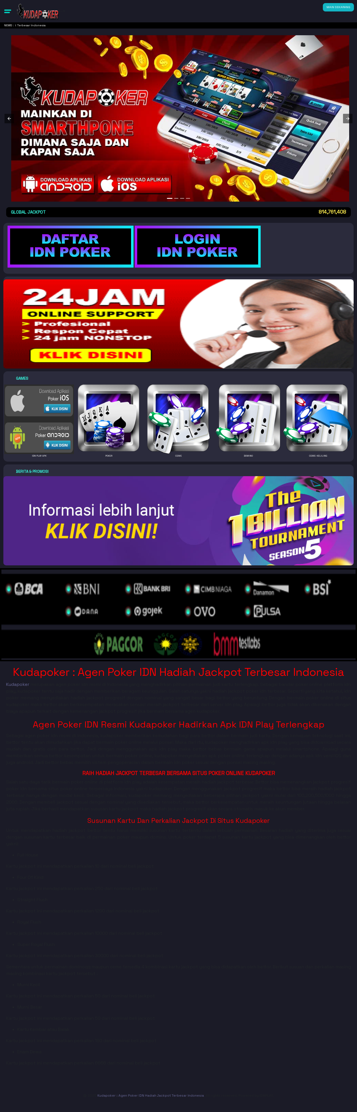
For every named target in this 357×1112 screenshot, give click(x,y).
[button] (8, 11)
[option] (169, 198)
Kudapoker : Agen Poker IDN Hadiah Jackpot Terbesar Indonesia (150, 1095)
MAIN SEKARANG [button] (338, 7)
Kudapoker (17, 684)
